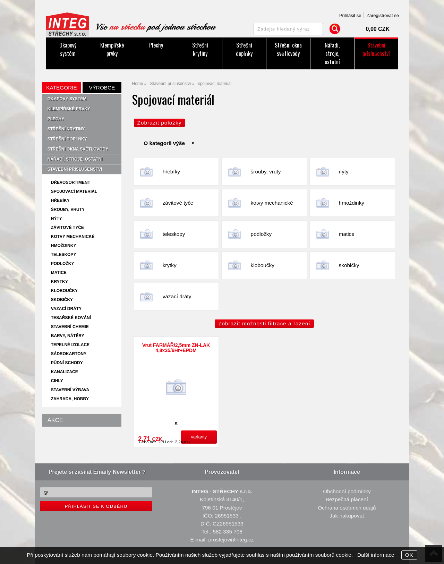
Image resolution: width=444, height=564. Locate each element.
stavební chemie (70, 326)
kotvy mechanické (272, 203)
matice (347, 234)
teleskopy (174, 234)
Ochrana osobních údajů (347, 508)
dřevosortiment (70, 182)
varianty (199, 436)
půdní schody (67, 362)
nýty (344, 171)
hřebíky (171, 171)
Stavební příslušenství (376, 49)
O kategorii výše (164, 143)
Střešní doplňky (244, 49)
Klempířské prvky (112, 49)
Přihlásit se (350, 15)
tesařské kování (71, 317)
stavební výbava (70, 389)
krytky (170, 265)
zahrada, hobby (70, 398)
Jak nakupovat (347, 516)
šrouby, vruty (266, 171)
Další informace (375, 555)
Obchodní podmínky (346, 491)
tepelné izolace (70, 344)
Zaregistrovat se (383, 15)
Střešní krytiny (200, 49)
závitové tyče (178, 203)
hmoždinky (351, 203)
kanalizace (64, 371)
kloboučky (262, 265)
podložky (261, 234)
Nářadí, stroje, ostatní (332, 53)
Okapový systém (67, 49)
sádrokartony (68, 353)
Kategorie (61, 88)
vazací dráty (177, 296)
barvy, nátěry (67, 335)
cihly (57, 380)
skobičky (349, 265)
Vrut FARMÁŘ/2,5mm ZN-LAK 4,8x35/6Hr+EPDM (176, 347)
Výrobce (102, 88)
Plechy (156, 45)
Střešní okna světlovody (288, 49)
